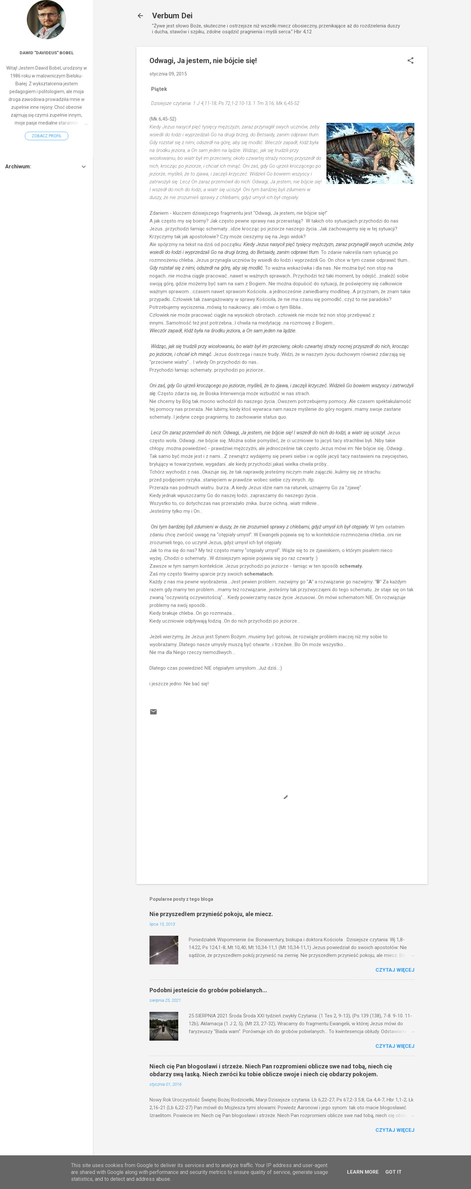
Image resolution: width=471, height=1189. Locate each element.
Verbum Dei (172, 15)
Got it (393, 1172)
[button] (410, 61)
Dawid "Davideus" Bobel (47, 52)
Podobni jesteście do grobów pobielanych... (208, 990)
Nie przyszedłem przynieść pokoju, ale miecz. (211, 914)
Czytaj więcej (394, 970)
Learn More (363, 1172)
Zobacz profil (46, 136)
